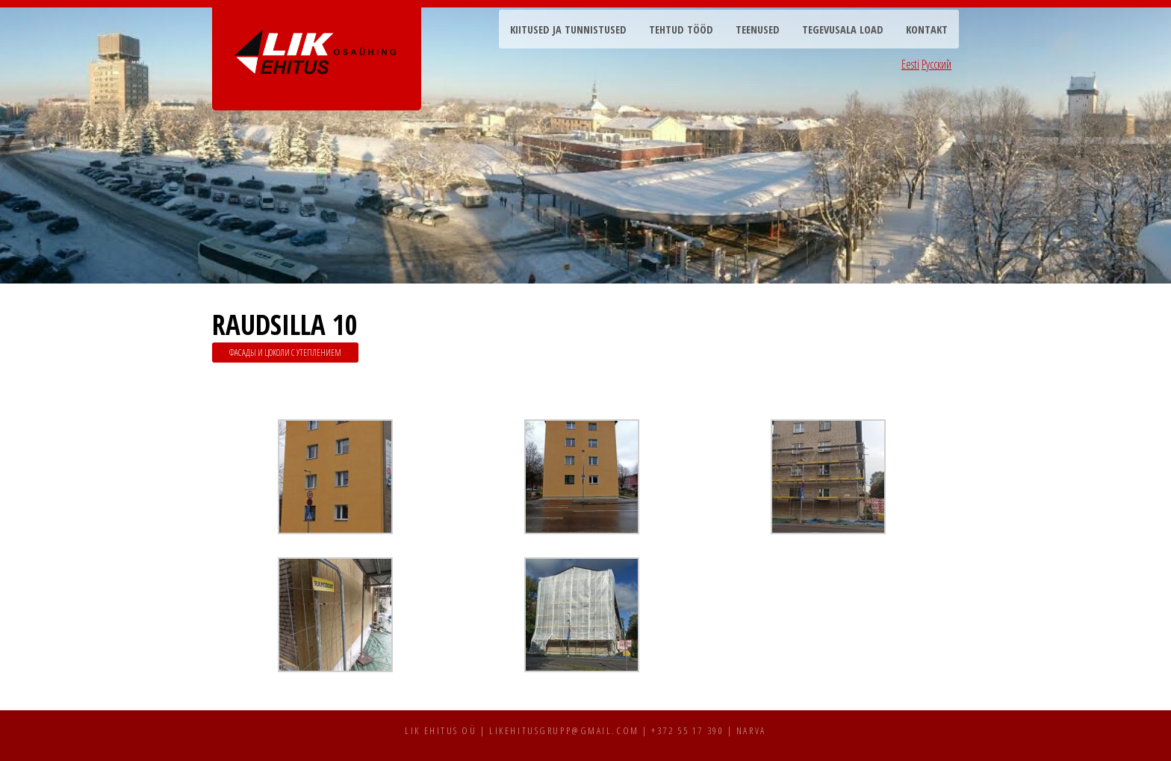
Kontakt (927, 29)
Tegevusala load (842, 29)
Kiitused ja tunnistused (568, 29)
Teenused (758, 29)
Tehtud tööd (681, 29)
